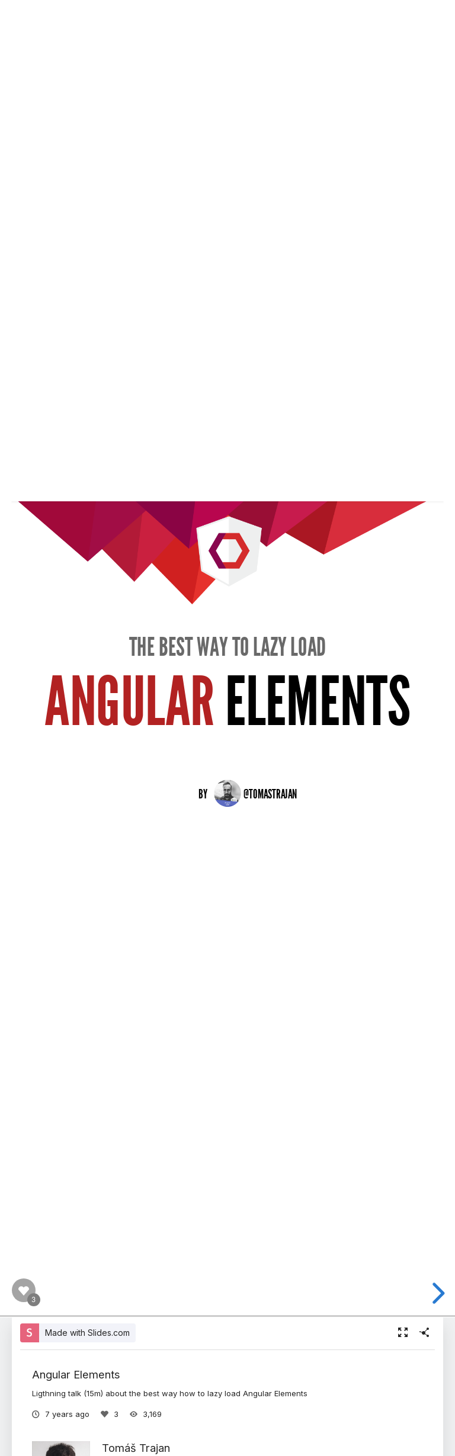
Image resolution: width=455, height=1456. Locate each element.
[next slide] (436, 1293)
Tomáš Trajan (136, 1447)
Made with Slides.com (87, 1333)
